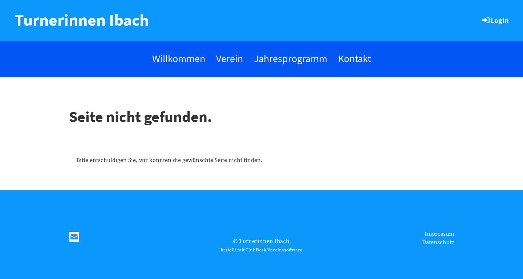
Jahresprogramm (290, 58)
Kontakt (354, 58)
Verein (229, 58)
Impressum (439, 234)
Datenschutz (438, 242)
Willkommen (178, 58)
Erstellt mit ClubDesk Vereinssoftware (261, 250)
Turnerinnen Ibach (82, 20)
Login (494, 20)
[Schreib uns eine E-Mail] (74, 238)
